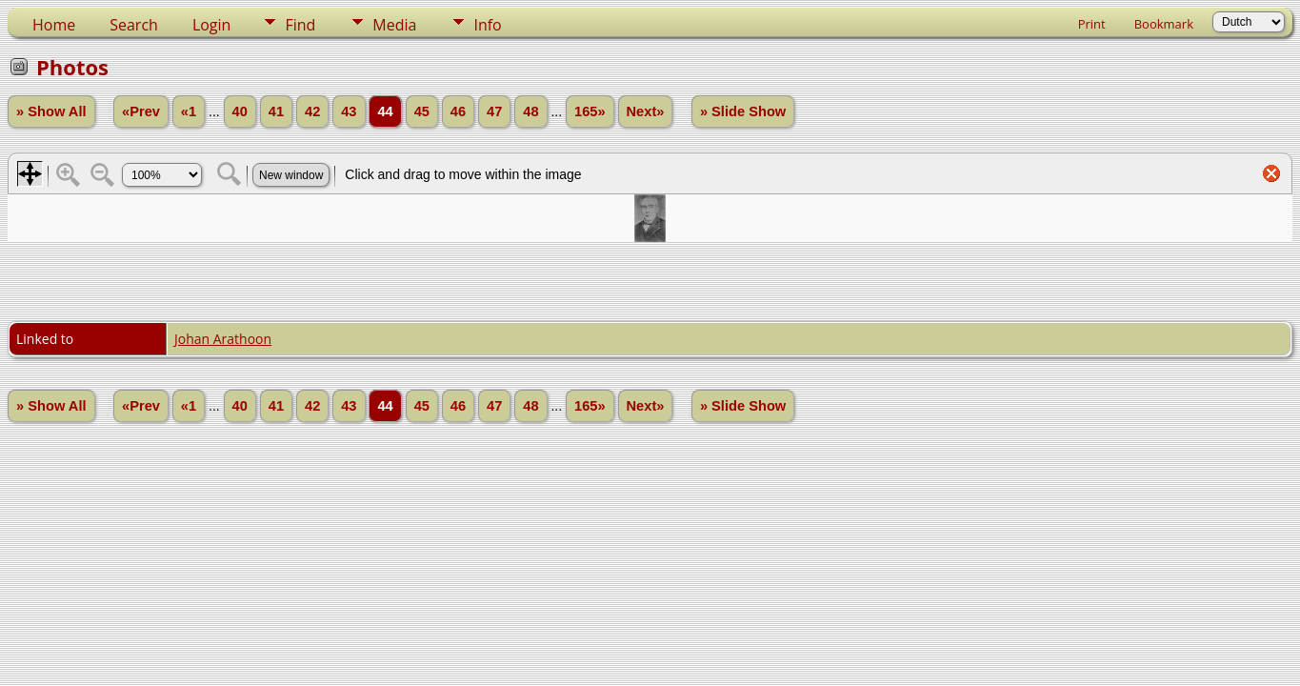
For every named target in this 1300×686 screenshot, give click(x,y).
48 (530, 111)
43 (348, 111)
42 (312, 111)
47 (494, 111)
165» (590, 111)
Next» (646, 111)
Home (53, 24)
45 (422, 111)
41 (276, 111)
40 (240, 111)
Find (300, 24)
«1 (188, 111)
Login (211, 24)
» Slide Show (743, 111)
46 (458, 111)
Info (487, 24)
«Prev (141, 111)
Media (394, 24)
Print (1092, 23)
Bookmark (1163, 23)
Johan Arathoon (222, 339)
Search (134, 24)
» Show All (51, 111)
